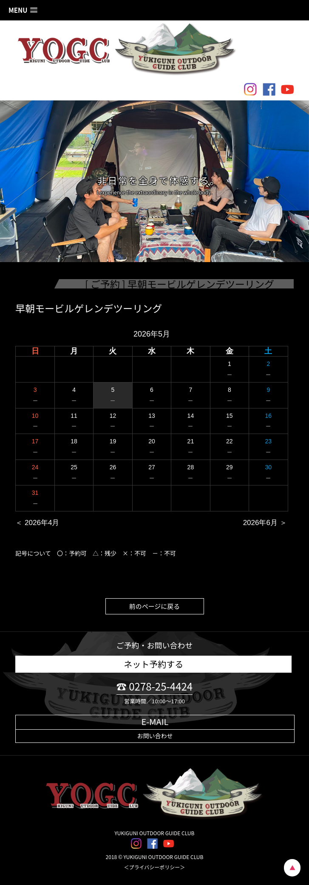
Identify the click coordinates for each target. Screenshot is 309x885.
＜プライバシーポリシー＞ (154, 867)
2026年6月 (260, 523)
